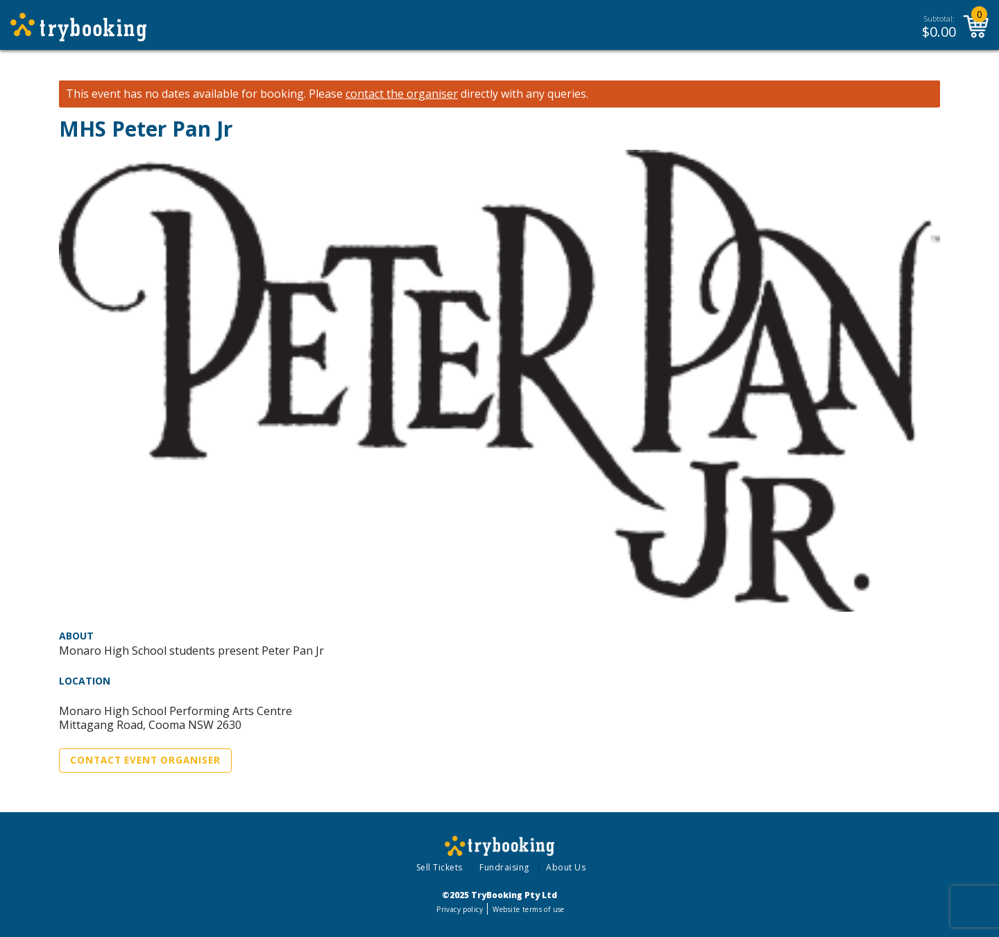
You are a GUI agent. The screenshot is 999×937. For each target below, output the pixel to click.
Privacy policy (459, 909)
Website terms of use (528, 909)
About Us (566, 867)
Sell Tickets (439, 867)
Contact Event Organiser (145, 760)
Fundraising (504, 867)
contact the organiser (401, 94)
